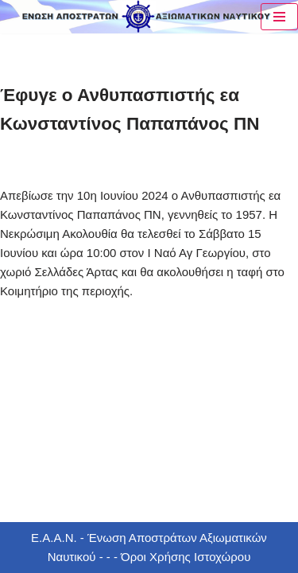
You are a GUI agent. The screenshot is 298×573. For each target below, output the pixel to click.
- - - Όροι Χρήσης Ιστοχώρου (172, 556)
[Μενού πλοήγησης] (279, 16)
